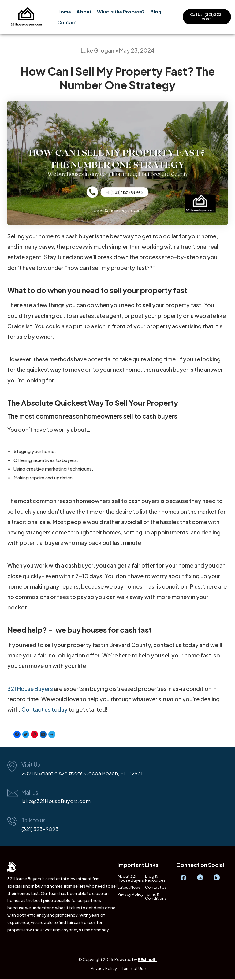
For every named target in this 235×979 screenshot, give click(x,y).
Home (64, 11)
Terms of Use (134, 968)
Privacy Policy (131, 894)
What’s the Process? (121, 11)
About (83, 11)
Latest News (129, 887)
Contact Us (156, 887)
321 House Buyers (30, 688)
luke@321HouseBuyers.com (56, 801)
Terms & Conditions (156, 896)
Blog (155, 11)
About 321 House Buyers (131, 878)
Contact (67, 22)
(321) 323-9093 (39, 828)
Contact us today (44, 709)
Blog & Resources (155, 878)
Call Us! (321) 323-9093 (207, 16)
